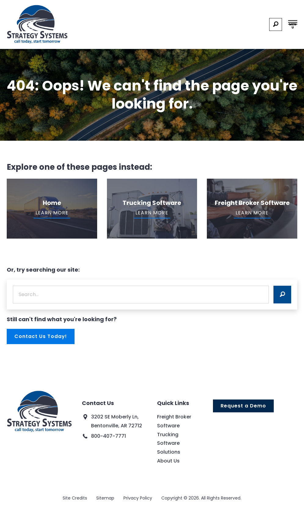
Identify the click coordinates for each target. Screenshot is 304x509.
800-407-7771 (108, 436)
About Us (168, 460)
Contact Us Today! (40, 336)
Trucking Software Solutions (168, 443)
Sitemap (105, 498)
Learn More (51, 212)
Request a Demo (243, 405)
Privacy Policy (137, 498)
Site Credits (75, 498)
